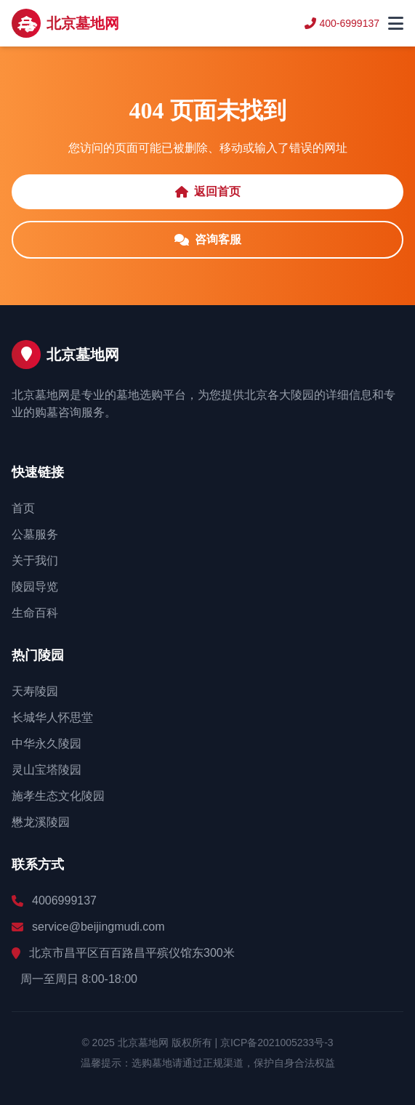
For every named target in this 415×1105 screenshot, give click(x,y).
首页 (23, 508)
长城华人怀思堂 (52, 717)
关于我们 (35, 560)
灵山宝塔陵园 (46, 770)
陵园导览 (35, 586)
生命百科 (35, 613)
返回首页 (208, 191)
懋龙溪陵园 (41, 822)
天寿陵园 (35, 691)
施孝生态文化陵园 (58, 796)
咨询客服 (207, 239)
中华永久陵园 (46, 743)
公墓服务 (35, 534)
